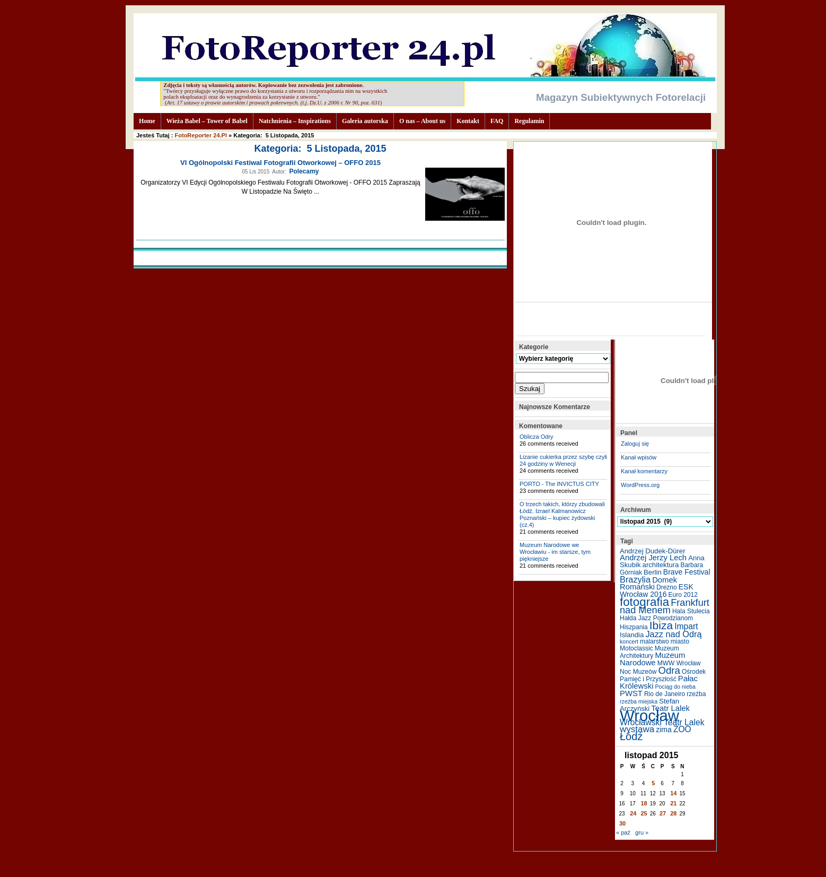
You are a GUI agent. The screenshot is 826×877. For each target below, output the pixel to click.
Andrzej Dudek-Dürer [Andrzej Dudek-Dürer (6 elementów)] (653, 551)
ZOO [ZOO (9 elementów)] (682, 729)
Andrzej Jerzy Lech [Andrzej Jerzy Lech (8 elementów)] (653, 557)
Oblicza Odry (536, 436)
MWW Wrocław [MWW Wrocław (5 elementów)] (679, 663)
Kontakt (467, 121)
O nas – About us (422, 121)
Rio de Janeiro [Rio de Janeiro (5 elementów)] (664, 694)
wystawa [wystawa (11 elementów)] (637, 729)
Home (147, 121)
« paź (623, 832)
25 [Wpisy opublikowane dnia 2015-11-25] (644, 813)
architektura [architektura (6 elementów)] (661, 565)
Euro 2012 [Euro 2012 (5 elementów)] (683, 594)
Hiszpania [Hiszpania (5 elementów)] (634, 627)
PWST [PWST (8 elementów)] (631, 693)
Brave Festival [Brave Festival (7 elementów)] (686, 572)
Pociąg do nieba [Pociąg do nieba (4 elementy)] (675, 686)
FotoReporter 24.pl (201, 135)
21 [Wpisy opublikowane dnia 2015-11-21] (673, 803)
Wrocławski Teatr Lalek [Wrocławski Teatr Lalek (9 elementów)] (662, 722)
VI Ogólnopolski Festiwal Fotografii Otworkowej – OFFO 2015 (280, 163)
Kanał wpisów (638, 457)
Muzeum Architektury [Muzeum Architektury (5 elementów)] (649, 652)
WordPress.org (640, 485)
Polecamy (304, 171)
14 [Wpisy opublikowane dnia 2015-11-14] (673, 793)
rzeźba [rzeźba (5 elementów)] (696, 694)
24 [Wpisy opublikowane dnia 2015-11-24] (633, 813)
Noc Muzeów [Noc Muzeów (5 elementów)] (638, 671)
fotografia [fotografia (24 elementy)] (644, 602)
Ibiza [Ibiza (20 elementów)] (661, 625)
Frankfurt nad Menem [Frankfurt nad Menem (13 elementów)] (664, 606)
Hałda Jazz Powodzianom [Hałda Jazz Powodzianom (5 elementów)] (656, 618)
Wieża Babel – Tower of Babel (207, 121)
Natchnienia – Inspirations (295, 121)
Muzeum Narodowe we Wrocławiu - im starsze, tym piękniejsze (555, 552)
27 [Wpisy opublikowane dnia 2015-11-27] (663, 813)
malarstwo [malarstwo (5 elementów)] (654, 641)
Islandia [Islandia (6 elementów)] (632, 635)
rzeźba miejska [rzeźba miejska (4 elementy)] (638, 701)
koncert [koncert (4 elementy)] (629, 641)
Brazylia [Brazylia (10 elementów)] (635, 579)
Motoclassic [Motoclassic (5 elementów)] (636, 648)
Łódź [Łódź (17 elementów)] (631, 736)
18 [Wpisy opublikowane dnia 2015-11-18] (644, 803)
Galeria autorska (365, 121)
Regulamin (529, 121)
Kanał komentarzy (644, 471)
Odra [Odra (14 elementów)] (669, 670)
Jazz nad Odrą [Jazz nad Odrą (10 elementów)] (673, 634)
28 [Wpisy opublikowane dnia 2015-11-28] (673, 813)
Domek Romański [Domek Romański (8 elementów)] (648, 583)
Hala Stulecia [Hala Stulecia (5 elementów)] (691, 611)
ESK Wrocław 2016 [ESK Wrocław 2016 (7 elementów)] (656, 590)
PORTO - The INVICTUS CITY (559, 484)
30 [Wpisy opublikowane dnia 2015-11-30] (622, 823)
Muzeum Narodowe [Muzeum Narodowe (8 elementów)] (652, 659)
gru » (641, 832)
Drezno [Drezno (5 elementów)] (666, 587)
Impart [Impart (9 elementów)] (686, 626)
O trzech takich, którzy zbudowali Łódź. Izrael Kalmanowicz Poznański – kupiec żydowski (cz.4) (562, 514)
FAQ (496, 121)
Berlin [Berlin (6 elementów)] (653, 572)
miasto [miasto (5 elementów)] (680, 641)
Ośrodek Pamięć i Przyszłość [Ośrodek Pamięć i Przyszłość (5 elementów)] (663, 675)
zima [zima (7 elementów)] (664, 729)
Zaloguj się (635, 443)
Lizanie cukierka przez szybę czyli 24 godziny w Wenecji (563, 460)
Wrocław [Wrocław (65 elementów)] (649, 715)
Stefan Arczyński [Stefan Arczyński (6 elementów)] (649, 705)
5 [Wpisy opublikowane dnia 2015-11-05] (653, 783)
